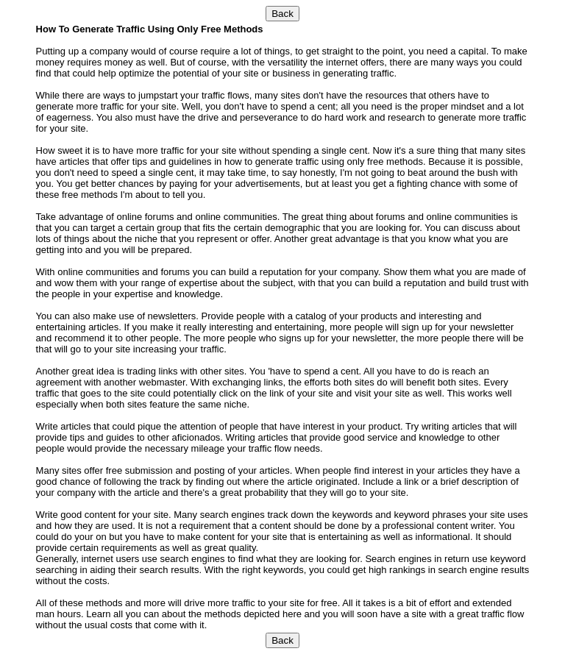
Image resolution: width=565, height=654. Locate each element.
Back (282, 13)
